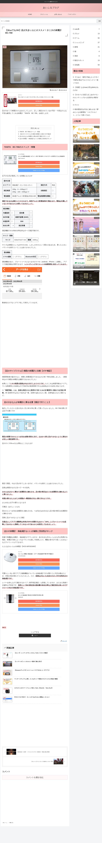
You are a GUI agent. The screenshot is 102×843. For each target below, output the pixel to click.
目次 (32, 127)
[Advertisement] (35, 41)
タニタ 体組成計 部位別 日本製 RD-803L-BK (30, 582)
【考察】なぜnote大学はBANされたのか (85, 88)
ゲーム (87, 38)
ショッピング (87, 42)
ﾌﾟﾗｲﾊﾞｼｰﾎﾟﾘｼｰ (96, 836)
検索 (100, 21)
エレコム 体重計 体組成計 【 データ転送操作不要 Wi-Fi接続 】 (36, 547)
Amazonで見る (40, 101)
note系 (87, 29)
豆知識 (87, 64)
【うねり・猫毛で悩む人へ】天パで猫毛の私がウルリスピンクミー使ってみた (85, 80)
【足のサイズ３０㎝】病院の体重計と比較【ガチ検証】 (36, 134)
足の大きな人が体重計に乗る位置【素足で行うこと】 (35, 136)
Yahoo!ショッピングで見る (56, 162)
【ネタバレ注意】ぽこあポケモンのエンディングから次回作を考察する (85, 97)
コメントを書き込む (35, 730)
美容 (87, 55)
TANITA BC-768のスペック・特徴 (29, 131)
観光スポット (87, 60)
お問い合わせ (88, 836)
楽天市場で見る (25, 101)
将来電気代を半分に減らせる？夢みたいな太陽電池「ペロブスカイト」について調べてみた (85, 112)
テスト (77, 105)
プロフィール (79, 836)
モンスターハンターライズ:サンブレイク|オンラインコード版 (35, 97)
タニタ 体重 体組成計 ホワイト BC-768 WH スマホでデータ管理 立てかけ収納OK (41, 156)
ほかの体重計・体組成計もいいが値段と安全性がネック (36, 139)
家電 (4, 607)
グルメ (87, 33)
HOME (73, 836)
